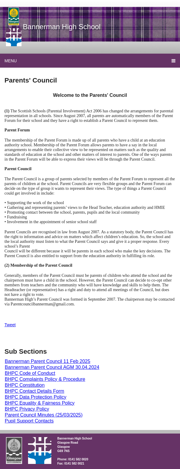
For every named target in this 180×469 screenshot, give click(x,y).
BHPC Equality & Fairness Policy (40, 403)
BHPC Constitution (24, 385)
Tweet (10, 324)
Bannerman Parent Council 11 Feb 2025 (47, 361)
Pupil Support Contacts (29, 420)
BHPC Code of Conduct (30, 373)
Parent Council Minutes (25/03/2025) (44, 414)
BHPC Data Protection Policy (35, 397)
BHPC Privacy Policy (27, 408)
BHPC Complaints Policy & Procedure (45, 379)
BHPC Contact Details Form (34, 391)
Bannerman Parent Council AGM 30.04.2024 (52, 367)
